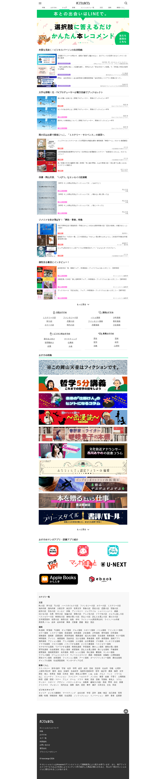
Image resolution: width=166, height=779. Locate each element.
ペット (110, 674)
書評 (94, 685)
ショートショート (105, 611)
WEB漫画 (42, 638)
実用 (120, 693)
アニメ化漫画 (68, 641)
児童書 (74, 622)
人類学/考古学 (45, 671)
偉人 (46, 674)
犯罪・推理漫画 (102, 638)
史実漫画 (57, 658)
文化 (109, 685)
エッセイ (61, 611)
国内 (77, 685)
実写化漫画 (43, 649)
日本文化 (101, 685)
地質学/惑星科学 (87, 671)
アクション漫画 (54, 641)
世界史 (52, 674)
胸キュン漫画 (97, 647)
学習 (88, 693)
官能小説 (114, 608)
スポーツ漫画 (89, 630)
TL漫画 (57, 630)
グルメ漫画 (77, 630)
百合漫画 (101, 636)
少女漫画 (116, 325)
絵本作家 (61, 622)
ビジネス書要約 (54, 693)
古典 (51, 614)
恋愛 (46, 679)
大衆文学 (61, 608)
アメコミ (51, 638)
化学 (69, 668)
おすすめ (54, 7)
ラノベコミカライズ (78, 655)
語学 (94, 693)
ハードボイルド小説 (70, 606)
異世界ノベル (44, 622)
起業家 (119, 696)
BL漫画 (42, 630)
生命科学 (74, 671)
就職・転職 (43, 696)
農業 (110, 671)
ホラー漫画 (43, 633)
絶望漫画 (75, 649)
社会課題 (68, 696)
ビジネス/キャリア (46, 690)
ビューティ (48, 677)
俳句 (77, 619)
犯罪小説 (55, 619)
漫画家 (50, 636)
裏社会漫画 (117, 658)
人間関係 (121, 677)
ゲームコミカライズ (60, 655)
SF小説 (49, 321)
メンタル (94, 677)
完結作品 (70, 638)
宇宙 (63, 668)
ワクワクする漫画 (62, 647)
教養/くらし (121, 7)
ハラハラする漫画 (72, 644)
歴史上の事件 (81, 674)
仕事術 (70, 342)
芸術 (117, 338)
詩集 (68, 611)
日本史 (65, 674)
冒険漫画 (42, 636)
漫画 (109, 7)
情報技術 (53, 696)
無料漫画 (42, 641)
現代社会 (64, 685)
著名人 (111, 679)
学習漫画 (86, 647)
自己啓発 (112, 693)
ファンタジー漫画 (95, 321)
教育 (101, 677)
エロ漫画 (79, 641)
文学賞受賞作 (44, 619)
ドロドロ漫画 (57, 644)
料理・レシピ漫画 (77, 652)
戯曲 (116, 611)
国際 (72, 685)
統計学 (104, 671)
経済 (85, 668)
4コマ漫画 (120, 636)
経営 (80, 668)
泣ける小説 (43, 614)
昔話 (92, 622)
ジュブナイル (90, 611)
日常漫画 (114, 633)
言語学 (97, 668)
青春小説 (86, 608)
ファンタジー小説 (70, 317)
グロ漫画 (99, 641)
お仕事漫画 (89, 641)
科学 (117, 342)
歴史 (95, 338)
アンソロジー (77, 611)
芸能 (98, 679)
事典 (68, 622)
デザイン (61, 682)
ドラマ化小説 (101, 614)
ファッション (60, 677)
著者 (112, 696)
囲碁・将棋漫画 (95, 655)
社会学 (105, 668)
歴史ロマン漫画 (45, 658)
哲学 (95, 342)
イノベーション (96, 696)
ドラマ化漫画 (44, 644)
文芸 (101, 7)
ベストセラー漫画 (103, 644)
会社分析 (81, 693)
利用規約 (43, 742)
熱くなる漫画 (103, 649)
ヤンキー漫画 (108, 652)
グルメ (102, 674)
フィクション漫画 (70, 658)
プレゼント (54, 685)
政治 (60, 671)
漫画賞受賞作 (53, 652)
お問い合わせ (45, 745)
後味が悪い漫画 (111, 647)
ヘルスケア (84, 677)
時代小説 (70, 325)
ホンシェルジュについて (49, 728)
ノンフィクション (81, 696)
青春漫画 (90, 638)
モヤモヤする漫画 (46, 647)
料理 (40, 679)
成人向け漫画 (90, 636)
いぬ (90, 674)
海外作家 (42, 608)
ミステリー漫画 (56, 633)
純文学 (69, 608)
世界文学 (77, 608)
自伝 (115, 682)
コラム (119, 679)
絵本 (53, 622)
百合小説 (51, 611)
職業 (61, 696)
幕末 (72, 674)
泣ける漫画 (80, 638)
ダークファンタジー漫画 (100, 658)
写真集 (104, 679)
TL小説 (57, 606)
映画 (87, 679)
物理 (116, 671)
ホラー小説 (49, 325)
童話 (87, 622)
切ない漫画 (65, 649)
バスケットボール (73, 682)
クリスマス (43, 685)
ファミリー (72, 677)
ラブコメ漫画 (44, 655)
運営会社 (43, 748)
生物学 (66, 671)
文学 (121, 671)
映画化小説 (60, 617)
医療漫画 (110, 636)
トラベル (118, 674)
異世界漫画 (69, 636)
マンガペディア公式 (74, 660)
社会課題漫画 (59, 660)
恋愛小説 (70, 321)
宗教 (95, 346)
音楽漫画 (68, 633)
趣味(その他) (95, 682)
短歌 (72, 619)
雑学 (107, 696)
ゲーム (73, 679)
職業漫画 (79, 636)
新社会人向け (49, 339)
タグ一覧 (43, 738)
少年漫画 (116, 317)
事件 (88, 685)
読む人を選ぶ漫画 (88, 649)
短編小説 (68, 614)
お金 (70, 346)
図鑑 (81, 622)
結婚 (107, 677)
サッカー (42, 682)
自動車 (86, 682)
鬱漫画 (98, 652)
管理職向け (49, 342)
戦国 (59, 674)
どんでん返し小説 (116, 614)
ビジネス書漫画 (87, 644)
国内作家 (51, 608)
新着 (73, 7)
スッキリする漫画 (112, 641)
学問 (74, 668)
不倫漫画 (114, 649)
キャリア (42, 693)
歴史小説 (96, 608)
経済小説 (42, 611)
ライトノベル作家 (112, 619)
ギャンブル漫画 (45, 660)
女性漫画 (77, 633)
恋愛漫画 (95, 325)
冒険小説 (77, 614)
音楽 (92, 679)
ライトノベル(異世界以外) (92, 619)
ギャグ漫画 (66, 630)
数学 (54, 671)
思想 (83, 685)
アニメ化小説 (88, 614)
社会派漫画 (54, 649)
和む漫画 (90, 652)
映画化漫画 (76, 647)
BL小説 (42, 606)
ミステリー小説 (49, 317)
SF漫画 (49, 630)
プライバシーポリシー (48, 752)
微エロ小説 (113, 617)
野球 (110, 682)
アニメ (65, 679)
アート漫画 (84, 658)
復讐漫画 (42, 652)
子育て (113, 677)
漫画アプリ (115, 638)
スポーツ (51, 682)
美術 (104, 682)
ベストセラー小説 (46, 617)
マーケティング (70, 339)
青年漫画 (116, 321)
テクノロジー (44, 668)
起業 (49, 346)
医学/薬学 (56, 668)
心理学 (116, 346)
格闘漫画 (61, 638)
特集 (43, 7)
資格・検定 (102, 693)
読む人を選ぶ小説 (99, 617)
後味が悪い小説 (72, 617)
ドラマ (80, 679)
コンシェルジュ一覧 (87, 7)
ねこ (40, 677)
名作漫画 (64, 652)
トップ (64, 7)
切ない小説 (85, 617)
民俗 (114, 685)
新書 (121, 682)
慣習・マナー (55, 679)
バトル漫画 (95, 317)
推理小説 (64, 619)
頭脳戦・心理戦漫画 (111, 655)
